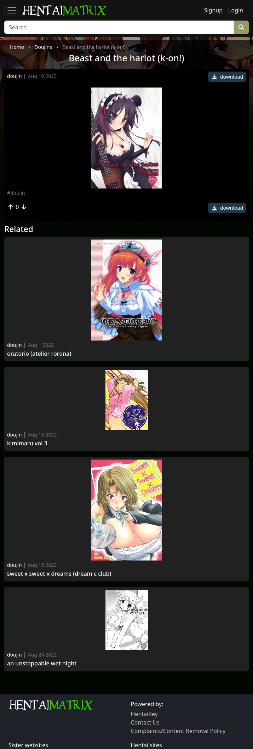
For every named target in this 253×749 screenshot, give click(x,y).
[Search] (119, 27)
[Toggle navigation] (11, 10)
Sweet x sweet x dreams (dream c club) (59, 573)
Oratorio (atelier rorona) (39, 353)
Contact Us (145, 722)
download (227, 76)
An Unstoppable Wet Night (41, 663)
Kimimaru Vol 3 (27, 443)
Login (235, 10)
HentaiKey (144, 714)
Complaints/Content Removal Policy (178, 731)
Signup (213, 10)
